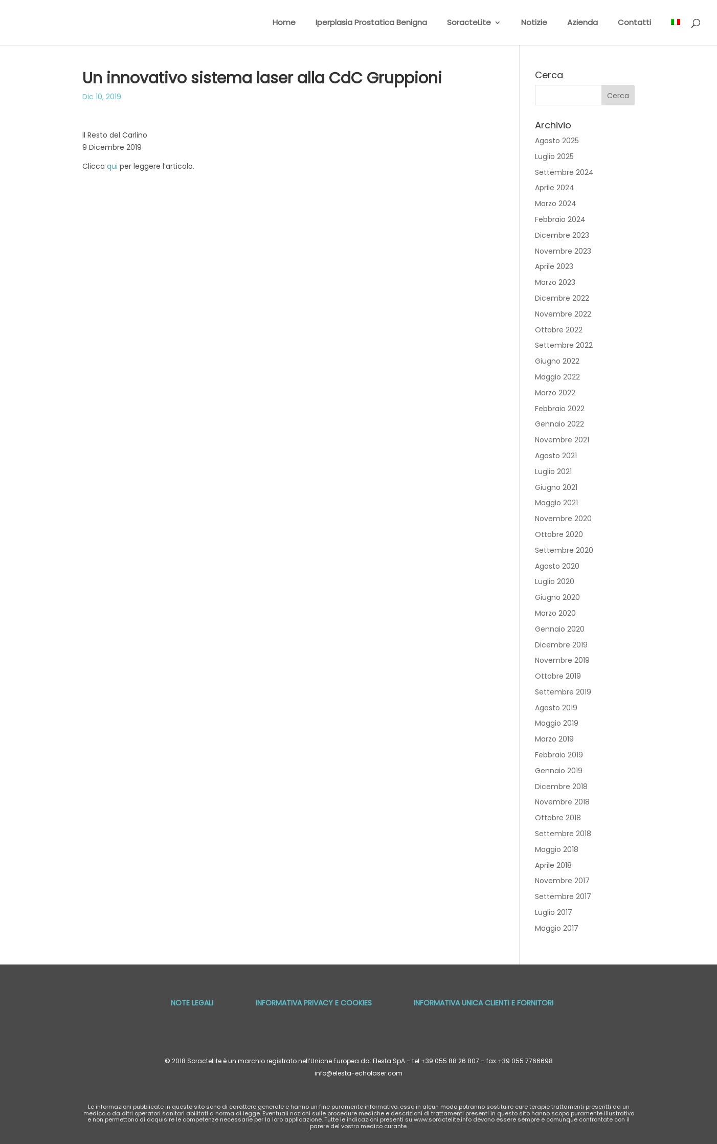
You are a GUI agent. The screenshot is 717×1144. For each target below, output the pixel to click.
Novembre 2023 (563, 251)
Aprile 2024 (554, 188)
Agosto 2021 (556, 456)
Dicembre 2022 (562, 298)
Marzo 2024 (555, 203)
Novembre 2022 (563, 314)
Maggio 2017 (556, 928)
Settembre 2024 (564, 172)
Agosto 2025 (557, 141)
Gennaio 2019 (558, 771)
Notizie (534, 23)
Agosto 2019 (556, 708)
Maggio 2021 (556, 503)
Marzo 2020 (555, 613)
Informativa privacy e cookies (314, 1003)
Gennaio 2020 (560, 629)
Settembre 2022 (564, 345)
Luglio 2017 (553, 912)
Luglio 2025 (554, 156)
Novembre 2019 (562, 660)
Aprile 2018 (553, 865)
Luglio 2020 (554, 581)
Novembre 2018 (562, 802)
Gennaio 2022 (559, 424)
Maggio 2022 (557, 377)
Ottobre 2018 (558, 818)
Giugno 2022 (557, 361)
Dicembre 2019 (561, 645)
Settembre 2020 (564, 550)
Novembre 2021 (562, 440)
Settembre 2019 (563, 692)
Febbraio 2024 (560, 219)
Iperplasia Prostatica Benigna (371, 23)
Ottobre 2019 (558, 676)
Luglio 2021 (553, 471)
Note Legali (192, 1003)
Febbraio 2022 (560, 408)
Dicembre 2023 (562, 235)
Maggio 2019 (556, 723)
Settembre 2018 (563, 833)
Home (284, 23)
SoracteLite (469, 23)
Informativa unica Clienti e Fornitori (483, 1003)
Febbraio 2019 (559, 755)
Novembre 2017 (562, 881)
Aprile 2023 (554, 266)
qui (112, 166)
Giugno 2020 (557, 597)
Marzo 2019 (554, 739)
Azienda (582, 23)
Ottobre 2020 (559, 534)
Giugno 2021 (556, 487)
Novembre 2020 (563, 518)
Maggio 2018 (556, 849)
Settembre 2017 (563, 896)
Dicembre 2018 (561, 786)
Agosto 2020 (557, 566)
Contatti (634, 23)
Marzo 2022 (555, 393)
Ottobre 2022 (558, 330)
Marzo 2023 (555, 282)
